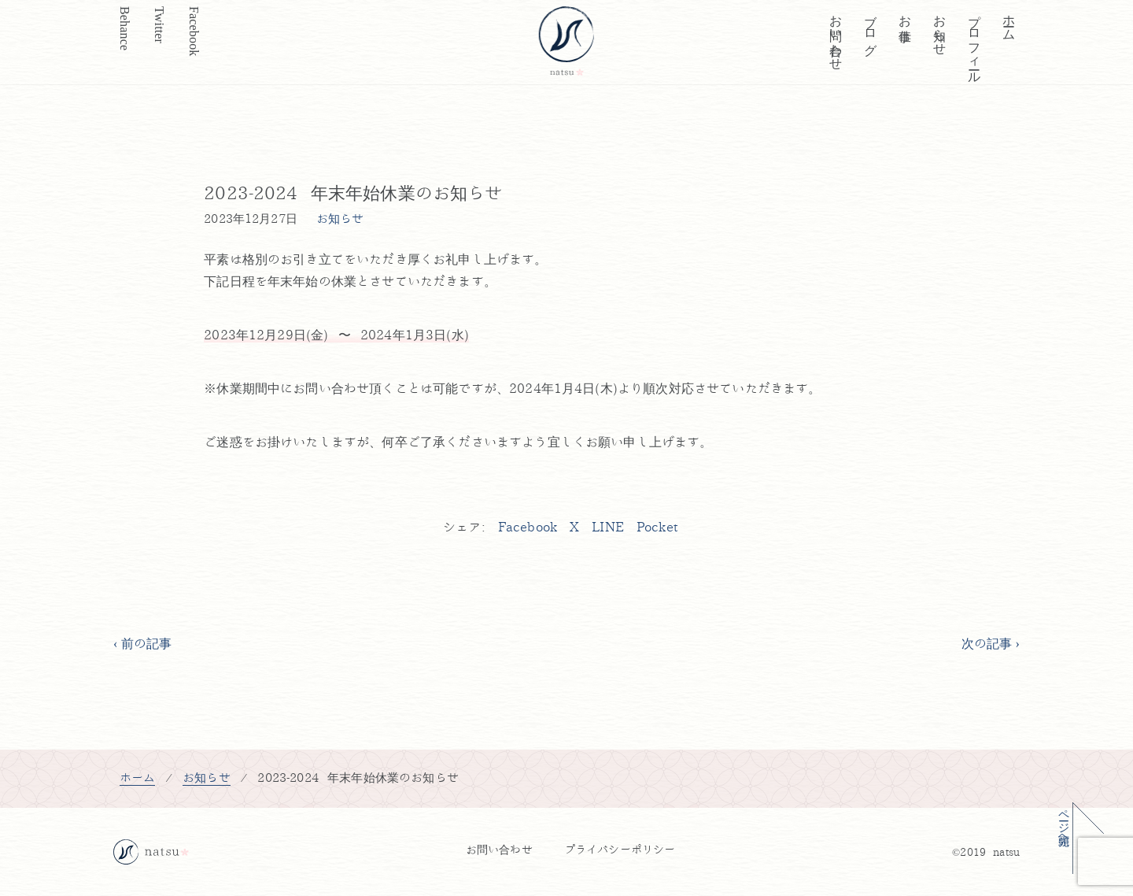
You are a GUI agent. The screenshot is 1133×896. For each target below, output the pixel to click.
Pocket (657, 527)
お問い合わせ (836, 35)
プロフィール (974, 42)
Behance (124, 28)
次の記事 (987, 644)
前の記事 (146, 644)
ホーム (1009, 20)
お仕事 (905, 13)
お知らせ (940, 28)
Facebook (194, 31)
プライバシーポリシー (620, 850)
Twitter (159, 24)
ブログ (870, 27)
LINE (608, 527)
